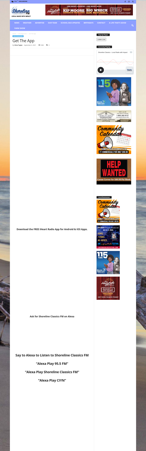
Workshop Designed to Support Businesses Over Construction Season (24, 432)
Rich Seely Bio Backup (48, 430)
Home (14, 34)
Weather (27, 23)
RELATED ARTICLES (20, 406)
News (16, 23)
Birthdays (88, 23)
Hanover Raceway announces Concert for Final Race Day (74, 378)
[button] (132, 25)
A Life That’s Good (117, 23)
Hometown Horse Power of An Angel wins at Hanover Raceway (29, 378)
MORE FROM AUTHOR (38, 406)
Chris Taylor (18, 45)
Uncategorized (22, 34)
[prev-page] (87, 406)
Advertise (39, 23)
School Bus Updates (70, 23)
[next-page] (90, 406)
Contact (101, 23)
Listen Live (101, 39)
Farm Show (19, 28)
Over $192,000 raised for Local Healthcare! (78, 431)
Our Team (52, 23)
